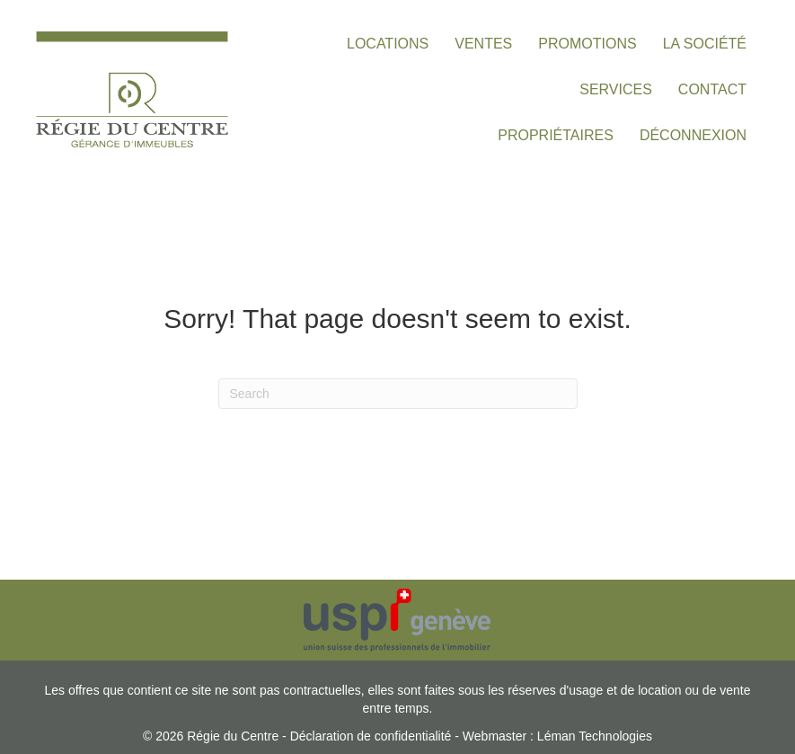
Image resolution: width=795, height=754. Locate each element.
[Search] (398, 393)
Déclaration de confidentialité (371, 736)
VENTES (483, 43)
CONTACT (712, 89)
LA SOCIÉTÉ (704, 43)
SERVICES (615, 89)
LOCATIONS (387, 43)
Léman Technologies (594, 736)
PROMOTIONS (587, 43)
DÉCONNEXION (693, 135)
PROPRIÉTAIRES (556, 135)
